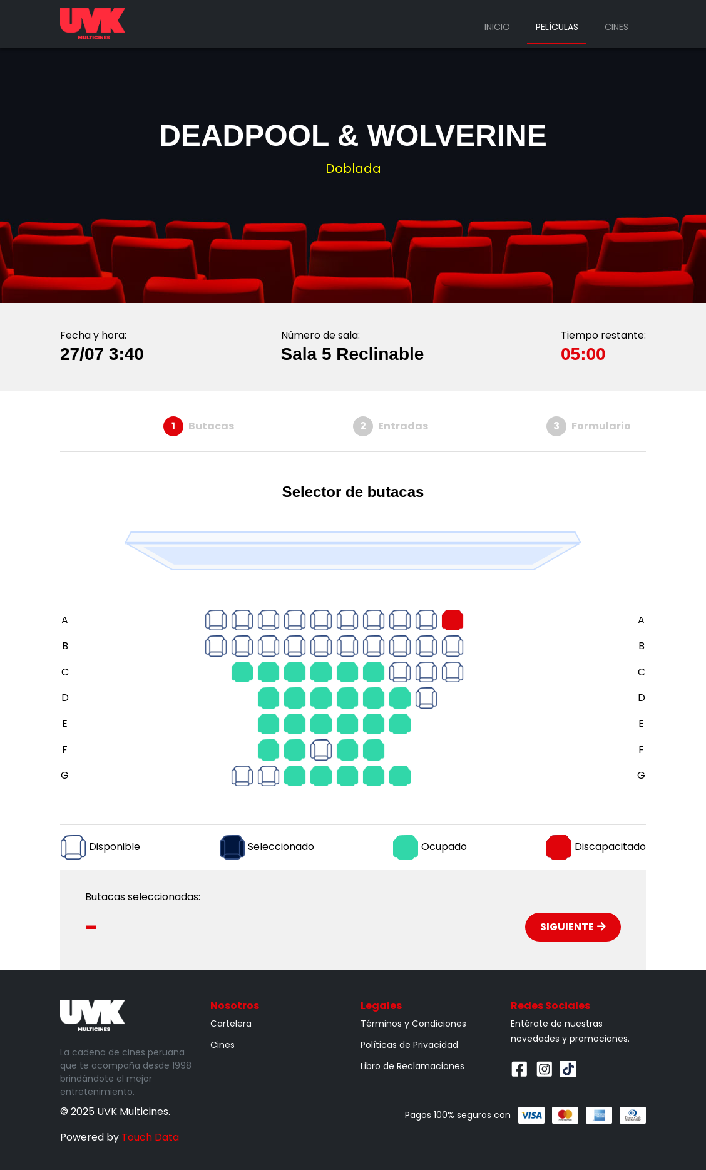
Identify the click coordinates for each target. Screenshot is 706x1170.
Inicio (497, 27)
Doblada (353, 168)
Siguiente (573, 927)
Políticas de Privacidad (409, 1045)
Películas (557, 27)
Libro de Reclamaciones (412, 1066)
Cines (616, 27)
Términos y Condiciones (413, 1023)
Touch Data (150, 1137)
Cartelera (231, 1023)
